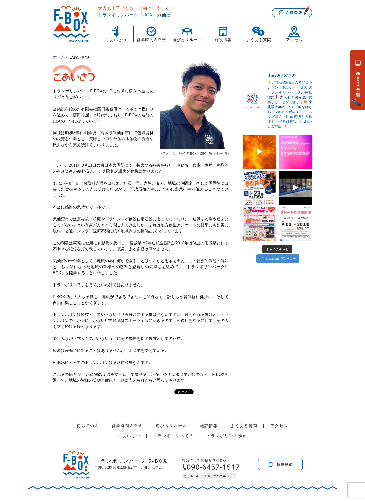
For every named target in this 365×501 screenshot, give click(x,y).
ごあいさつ (115, 40)
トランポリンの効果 (226, 436)
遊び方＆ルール (187, 40)
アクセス (294, 40)
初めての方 (87, 426)
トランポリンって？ (173, 436)
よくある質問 (258, 40)
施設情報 (223, 40)
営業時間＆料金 (151, 40)
